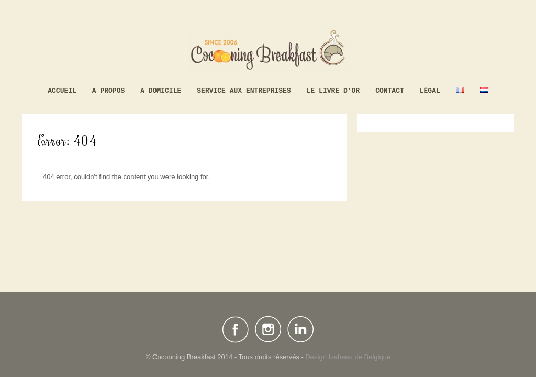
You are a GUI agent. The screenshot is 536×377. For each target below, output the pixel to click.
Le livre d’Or (333, 91)
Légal (430, 91)
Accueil (62, 91)
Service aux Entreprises (244, 91)
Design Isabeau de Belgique (347, 357)
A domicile (160, 91)
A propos (108, 91)
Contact (389, 91)
